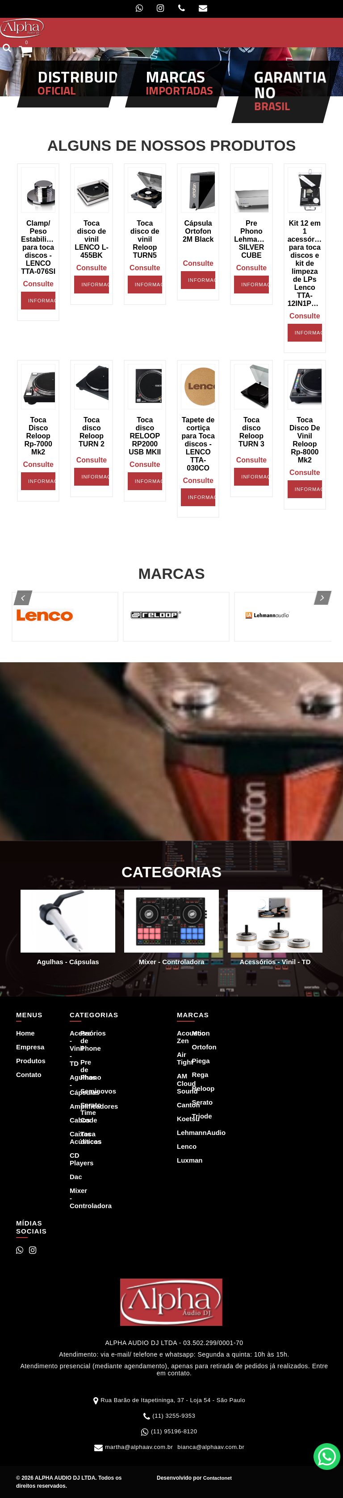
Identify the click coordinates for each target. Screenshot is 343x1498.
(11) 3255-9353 (173, 1415)
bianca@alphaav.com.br (210, 1447)
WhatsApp (327, 1456)
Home (22, 1033)
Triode (194, 1116)
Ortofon (194, 1047)
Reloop (194, 1088)
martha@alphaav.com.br (139, 1447)
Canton (179, 1105)
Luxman (179, 1160)
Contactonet (217, 1478)
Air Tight (179, 1058)
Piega (194, 1061)
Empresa (22, 1047)
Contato (22, 1074)
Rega (194, 1074)
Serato (194, 1102)
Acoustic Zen (179, 1036)
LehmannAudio (179, 1132)
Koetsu (179, 1118)
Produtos (22, 1061)
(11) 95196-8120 (174, 1431)
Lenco (179, 1146)
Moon (194, 1033)
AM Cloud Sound (179, 1083)
